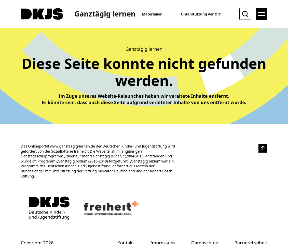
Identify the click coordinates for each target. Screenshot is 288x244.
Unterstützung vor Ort (201, 14)
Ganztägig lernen (105, 14)
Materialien (152, 14)
